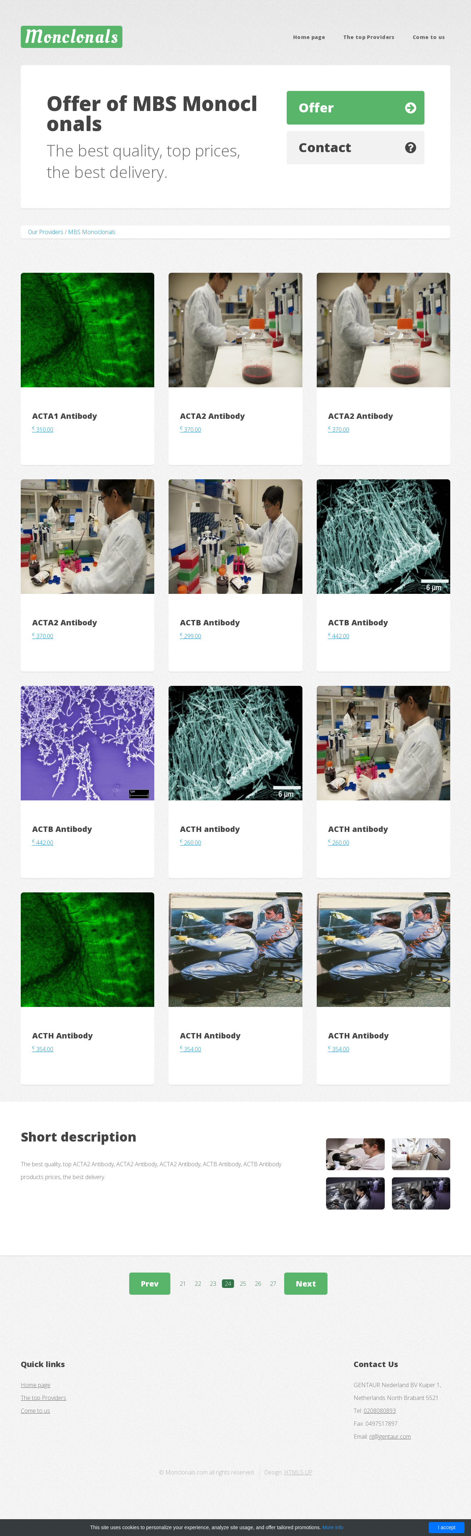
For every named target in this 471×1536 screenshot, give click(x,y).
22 (198, 1284)
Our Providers (45, 232)
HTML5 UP (298, 1472)
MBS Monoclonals (92, 232)
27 (273, 1284)
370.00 (190, 429)
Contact (324, 147)
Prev (150, 1283)
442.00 (338, 636)
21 (183, 1284)
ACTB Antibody (210, 622)
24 (228, 1284)
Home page (309, 37)
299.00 (190, 636)
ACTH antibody (210, 829)
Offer (316, 107)
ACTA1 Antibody (64, 416)
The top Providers (369, 37)
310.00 (42, 429)
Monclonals (71, 37)
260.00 (190, 843)
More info (332, 1527)
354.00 (42, 1049)
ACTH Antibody (62, 1035)
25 (243, 1284)
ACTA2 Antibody (212, 416)
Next (306, 1283)
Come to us (429, 37)
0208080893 (380, 1411)
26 (258, 1284)
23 (213, 1284)
